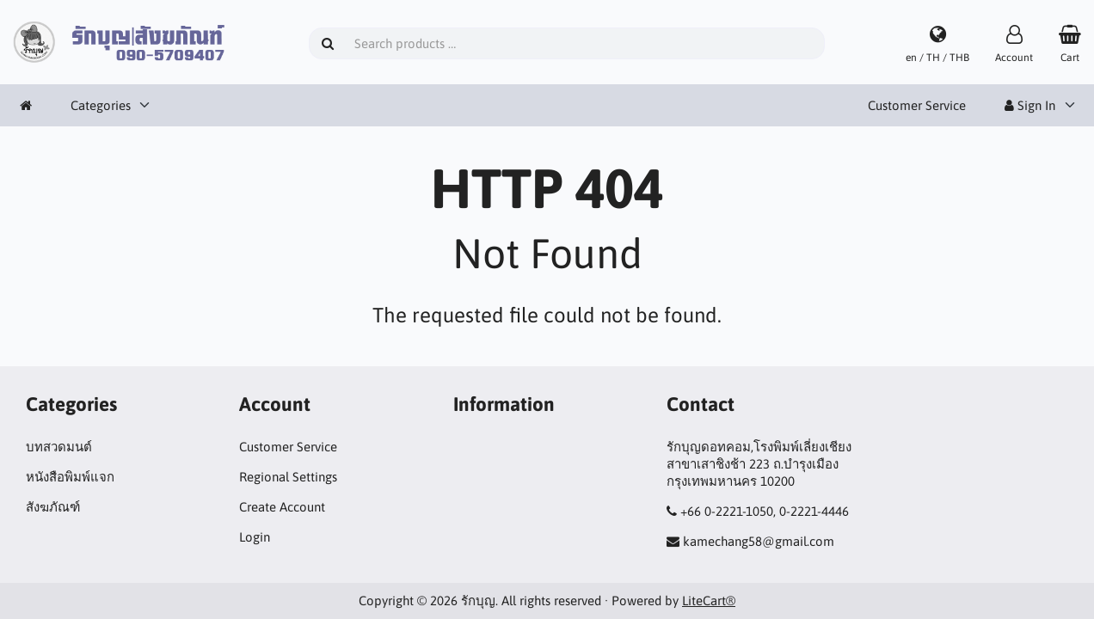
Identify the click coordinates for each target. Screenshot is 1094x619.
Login (254, 537)
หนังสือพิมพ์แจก (70, 476)
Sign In (1030, 105)
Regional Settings (288, 476)
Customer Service (917, 105)
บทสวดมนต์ (59, 446)
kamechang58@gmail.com (758, 541)
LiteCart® (708, 600)
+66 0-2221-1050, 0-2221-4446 (764, 511)
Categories (101, 105)
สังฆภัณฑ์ (53, 506)
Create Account (282, 506)
